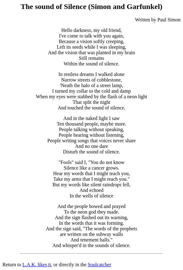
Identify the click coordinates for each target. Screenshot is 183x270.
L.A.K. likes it (36, 264)
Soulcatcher (99, 264)
